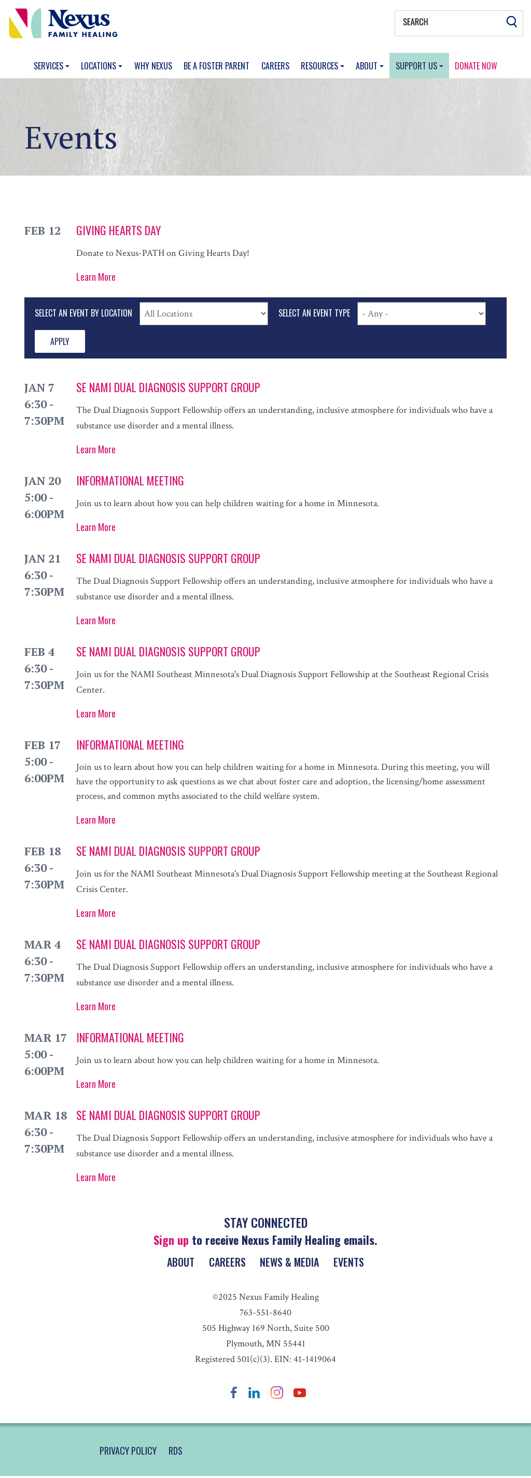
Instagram (277, 1394)
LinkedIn (254, 1394)
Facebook (234, 1394)
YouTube (300, 1394)
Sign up (171, 1239)
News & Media (290, 1263)
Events (352, 1263)
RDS (176, 1452)
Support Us (417, 66)
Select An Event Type (314, 313)
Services (49, 66)
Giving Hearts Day (118, 230)
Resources (320, 66)
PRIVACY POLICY (128, 1452)
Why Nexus (153, 66)
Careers (275, 66)
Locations (99, 66)
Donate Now (476, 66)
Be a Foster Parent (216, 66)
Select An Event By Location (83, 313)
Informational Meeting (130, 480)
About (368, 66)
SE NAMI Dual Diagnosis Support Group (168, 387)
